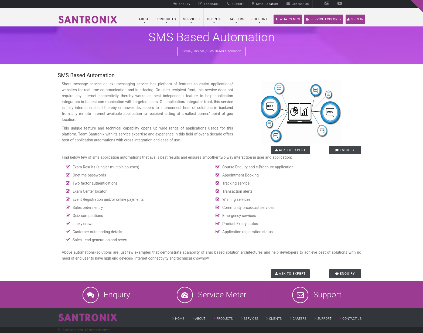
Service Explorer (324, 19)
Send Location (265, 4)
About (145, 19)
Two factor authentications (95, 183)
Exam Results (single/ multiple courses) (106, 167)
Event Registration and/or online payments (108, 199)
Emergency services (239, 215)
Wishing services (236, 199)
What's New (287, 19)
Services (191, 19)
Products (167, 19)
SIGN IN (355, 19)
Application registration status (247, 232)
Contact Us (297, 4)
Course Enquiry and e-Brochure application (258, 167)
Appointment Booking (240, 175)
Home (186, 51)
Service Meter (222, 294)
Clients (214, 19)
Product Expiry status (240, 224)
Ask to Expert (290, 150)
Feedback (209, 4)
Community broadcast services (248, 207)
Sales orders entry (88, 207)
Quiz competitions (88, 215)
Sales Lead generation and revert (100, 240)
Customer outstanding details (97, 232)
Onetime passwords (89, 175)
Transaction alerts (237, 191)
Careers (236, 19)
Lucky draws (83, 224)
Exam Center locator (90, 191)
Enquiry (181, 4)
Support (235, 4)
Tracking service (236, 183)
